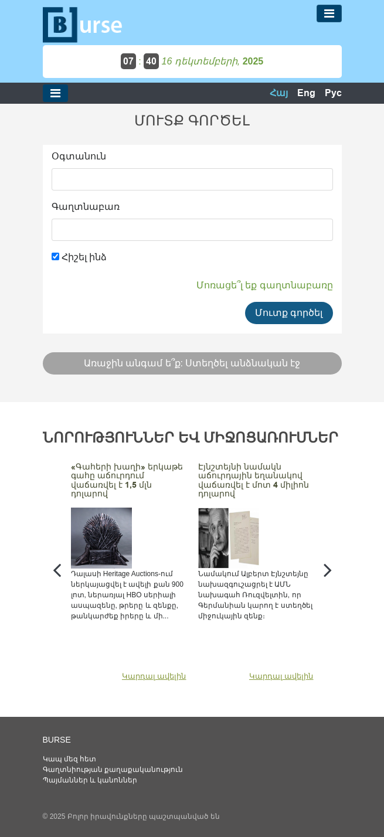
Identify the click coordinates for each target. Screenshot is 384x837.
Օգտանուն (79, 156)
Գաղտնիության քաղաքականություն (113, 769)
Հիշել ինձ (79, 257)
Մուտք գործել (288, 313)
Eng (306, 92)
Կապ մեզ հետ (70, 759)
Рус (333, 92)
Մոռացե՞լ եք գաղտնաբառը (264, 285)
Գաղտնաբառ (86, 207)
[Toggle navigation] (329, 13)
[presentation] (57, 570)
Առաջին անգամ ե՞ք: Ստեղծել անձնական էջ (192, 363)
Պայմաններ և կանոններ (90, 780)
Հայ (279, 93)
